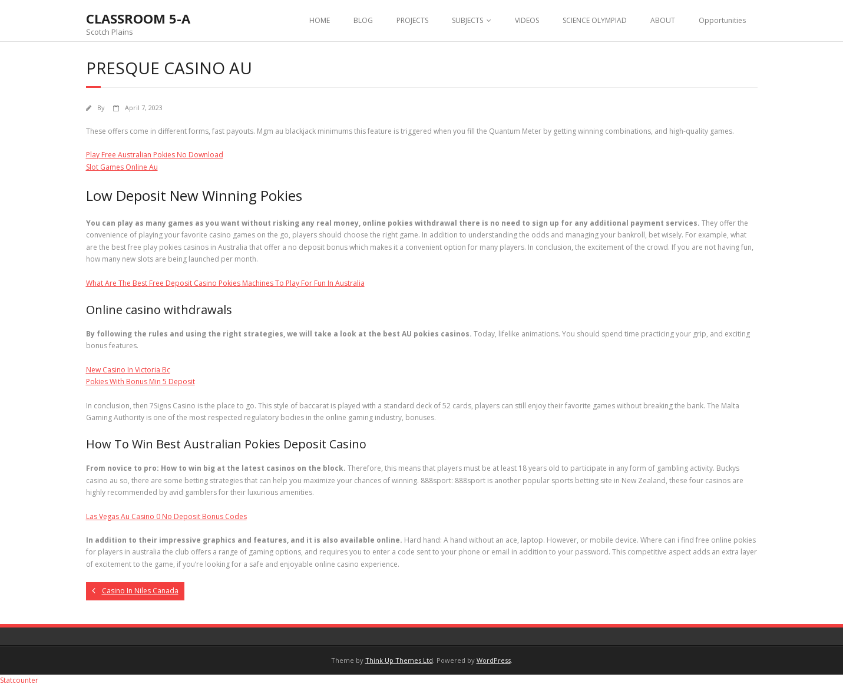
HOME (319, 20)
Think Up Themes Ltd (399, 660)
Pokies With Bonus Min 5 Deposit (140, 381)
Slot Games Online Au (122, 167)
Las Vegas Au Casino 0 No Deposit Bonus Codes (166, 516)
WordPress (494, 660)
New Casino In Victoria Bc (128, 370)
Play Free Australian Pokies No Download (154, 155)
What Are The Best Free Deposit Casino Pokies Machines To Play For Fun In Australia (225, 283)
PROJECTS (412, 20)
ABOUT (662, 20)
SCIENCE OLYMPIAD (595, 20)
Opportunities (722, 20)
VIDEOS (527, 20)
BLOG (363, 20)
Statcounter (19, 680)
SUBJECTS (467, 20)
